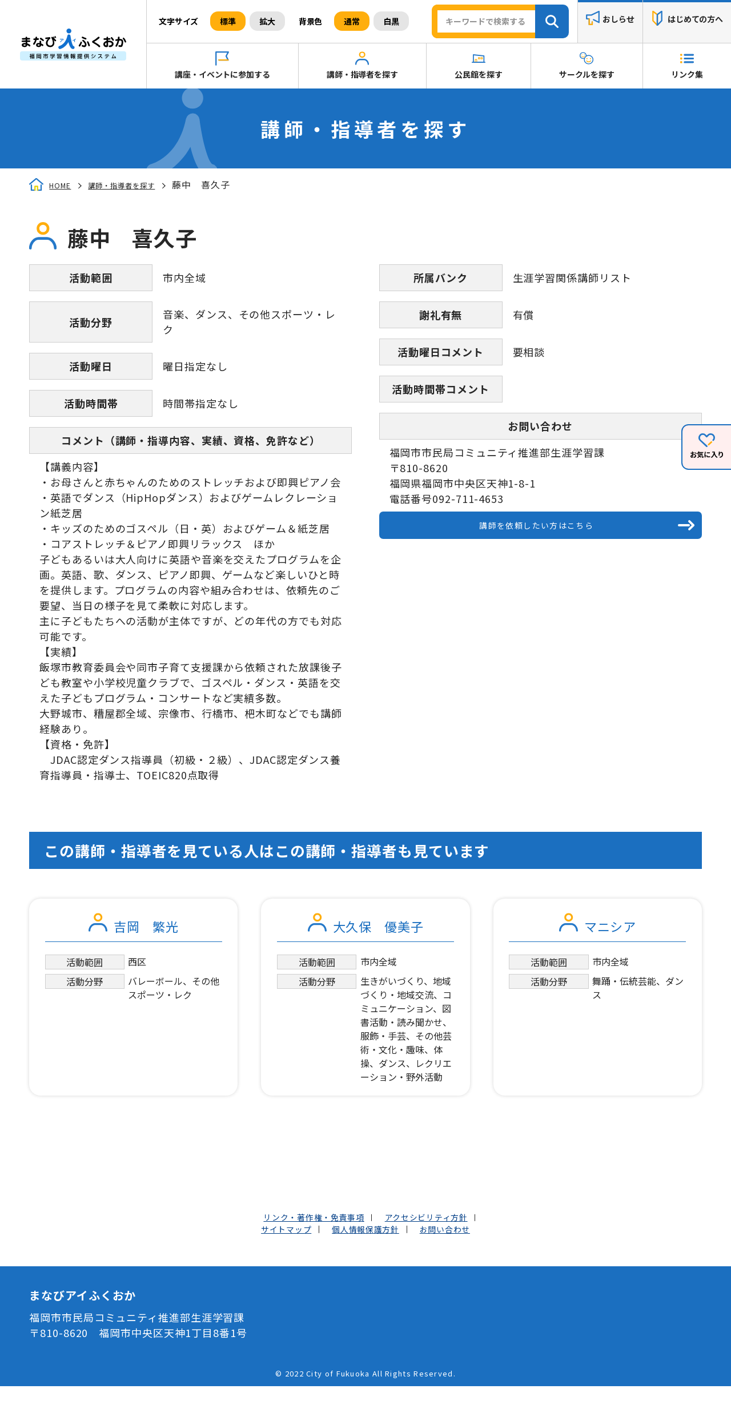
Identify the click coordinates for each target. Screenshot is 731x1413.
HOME (63, 185)
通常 (352, 21)
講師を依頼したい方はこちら (534, 529)
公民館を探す (478, 74)
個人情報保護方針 (365, 1253)
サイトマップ (269, 1253)
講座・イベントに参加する (222, 74)
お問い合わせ (461, 1253)
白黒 (391, 21)
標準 (228, 21)
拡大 (267, 21)
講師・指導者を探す (362, 74)
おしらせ (618, 19)
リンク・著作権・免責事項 (302, 1238)
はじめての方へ (695, 19)
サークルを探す (586, 74)
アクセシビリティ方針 (440, 1238)
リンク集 (686, 74)
